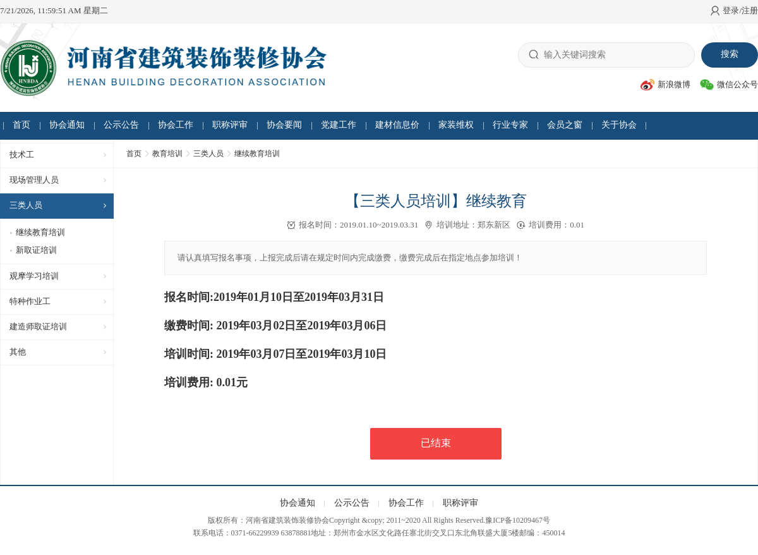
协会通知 (67, 125)
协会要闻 (284, 125)
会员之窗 (564, 125)
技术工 (21, 154)
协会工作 (175, 125)
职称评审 (230, 125)
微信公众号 (729, 85)
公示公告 (121, 125)
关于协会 (619, 125)
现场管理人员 (34, 180)
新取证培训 (36, 250)
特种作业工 (30, 301)
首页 (21, 125)
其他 (17, 352)
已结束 (436, 442)
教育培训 (167, 153)
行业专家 (510, 125)
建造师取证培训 (38, 326)
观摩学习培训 (34, 276)
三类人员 (25, 205)
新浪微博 (665, 85)
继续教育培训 (40, 232)
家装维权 (456, 125)
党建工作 (338, 125)
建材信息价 (397, 125)
